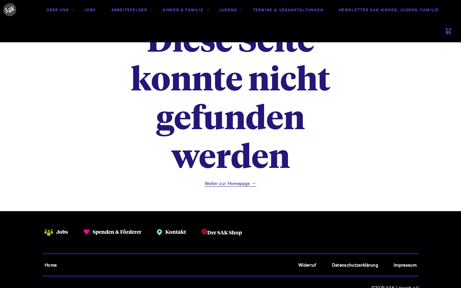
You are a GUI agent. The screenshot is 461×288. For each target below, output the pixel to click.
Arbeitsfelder (129, 9)
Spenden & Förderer (117, 231)
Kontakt (175, 231)
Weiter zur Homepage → (230, 183)
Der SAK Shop (224, 232)
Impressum (405, 265)
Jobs (90, 9)
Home (50, 265)
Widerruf (307, 265)
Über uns (57, 9)
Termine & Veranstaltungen (288, 9)
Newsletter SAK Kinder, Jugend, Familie (389, 9)
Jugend (228, 9)
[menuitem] (58, 10)
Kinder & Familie (183, 9)
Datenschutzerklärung (355, 265)
